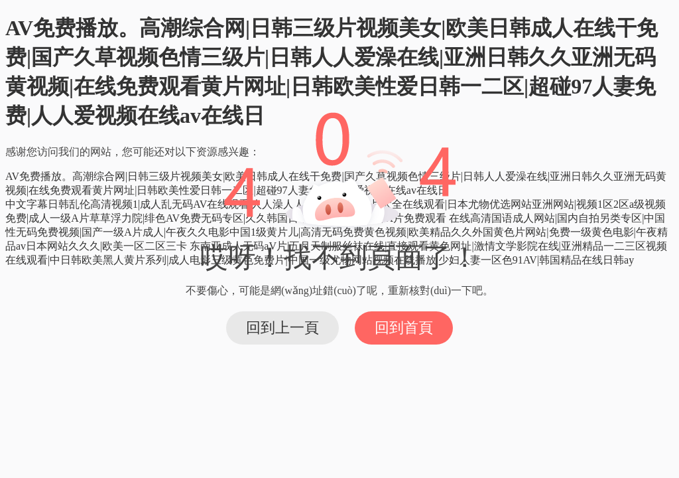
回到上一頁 (282, 327)
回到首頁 (404, 327)
